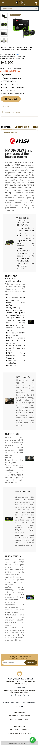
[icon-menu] (11, 695)
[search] (36, 8)
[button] (4, 40)
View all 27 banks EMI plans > (11, 71)
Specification (22, 127)
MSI (17, 54)
